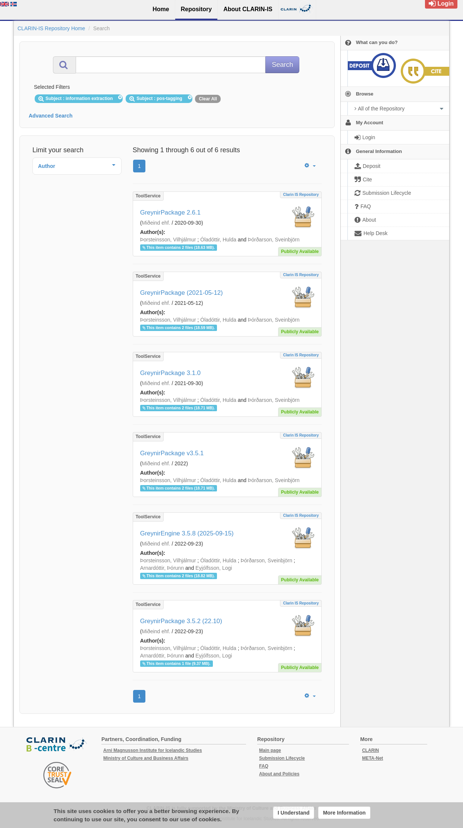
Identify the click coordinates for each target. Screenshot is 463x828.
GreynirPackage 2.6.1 (170, 212)
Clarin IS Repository (301, 195)
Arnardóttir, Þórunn (162, 568)
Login (441, 3)
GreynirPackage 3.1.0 (170, 372)
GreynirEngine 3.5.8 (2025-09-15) (187, 533)
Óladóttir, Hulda (218, 240)
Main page (270, 750)
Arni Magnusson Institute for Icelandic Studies (152, 750)
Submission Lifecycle (282, 758)
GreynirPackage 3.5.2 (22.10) (181, 621)
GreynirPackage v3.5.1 (172, 453)
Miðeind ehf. (156, 223)
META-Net (372, 758)
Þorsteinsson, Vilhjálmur (168, 240)
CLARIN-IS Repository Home (51, 28)
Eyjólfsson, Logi (213, 568)
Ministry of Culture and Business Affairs (145, 758)
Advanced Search (51, 116)
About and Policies (279, 774)
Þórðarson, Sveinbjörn (274, 240)
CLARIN (370, 750)
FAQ (263, 766)
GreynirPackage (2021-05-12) (181, 292)
